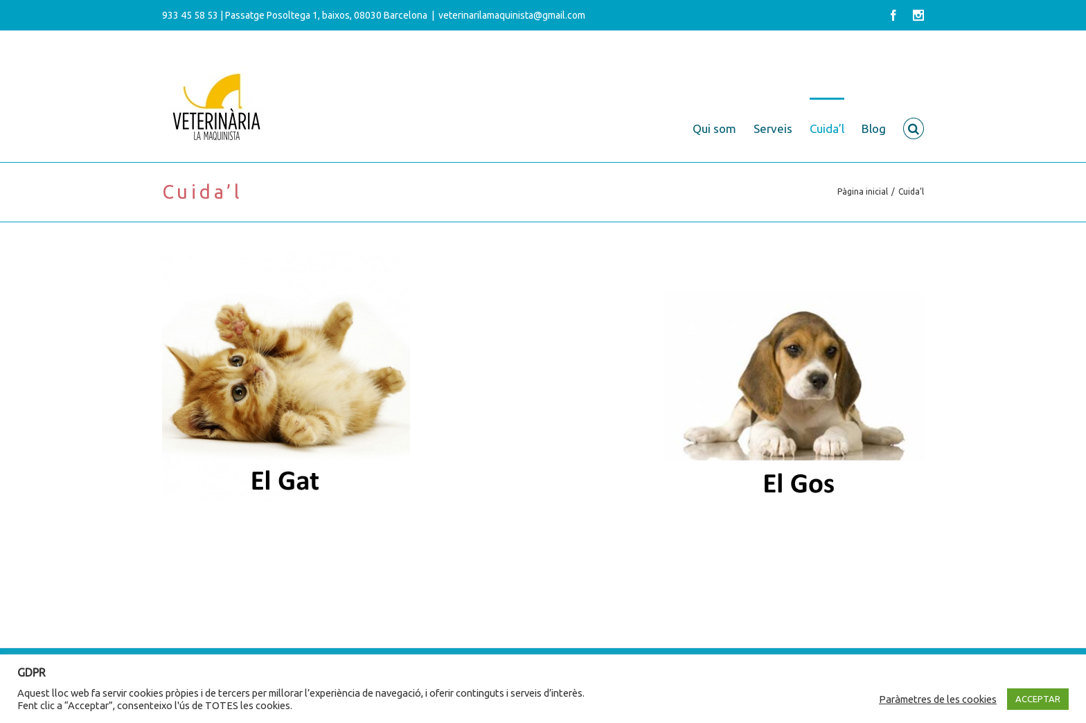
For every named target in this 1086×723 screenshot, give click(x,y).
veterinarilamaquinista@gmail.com (511, 15)
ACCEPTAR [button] (1037, 699)
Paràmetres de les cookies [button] (938, 699)
